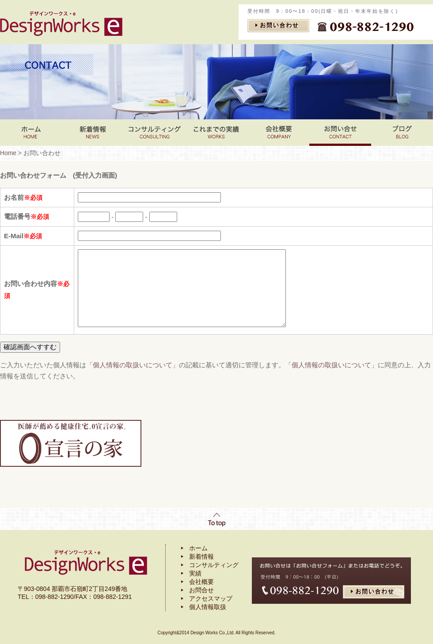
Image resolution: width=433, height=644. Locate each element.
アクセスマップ (210, 598)
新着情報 (93, 132)
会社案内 (278, 132)
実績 (195, 573)
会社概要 (201, 581)
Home (31, 132)
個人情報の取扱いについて (132, 365)
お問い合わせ (340, 132)
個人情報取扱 (207, 606)
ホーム (198, 548)
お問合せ (201, 590)
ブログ (402, 132)
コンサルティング (155, 132)
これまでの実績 (216, 132)
